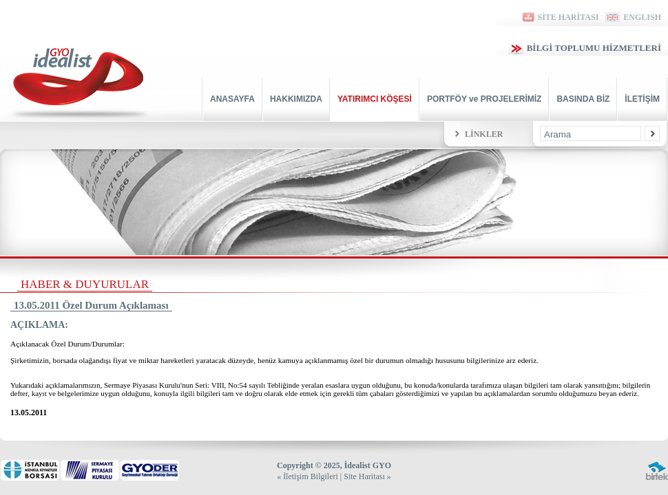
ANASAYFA (232, 99)
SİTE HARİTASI (559, 17)
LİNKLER (484, 134)
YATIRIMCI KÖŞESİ (374, 99)
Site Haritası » (367, 476)
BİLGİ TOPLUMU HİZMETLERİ (585, 48)
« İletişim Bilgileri (307, 476)
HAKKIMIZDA (296, 99)
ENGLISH (633, 17)
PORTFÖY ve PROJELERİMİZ (484, 99)
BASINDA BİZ (582, 99)
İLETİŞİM (642, 99)
